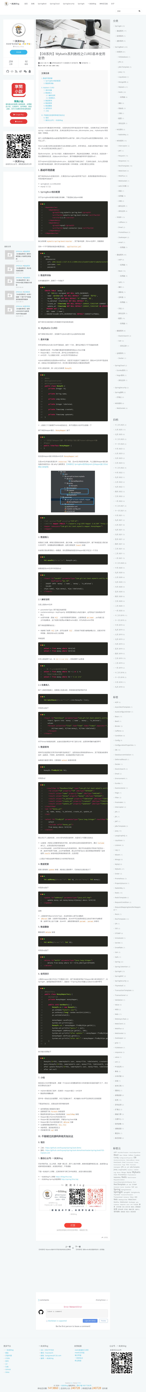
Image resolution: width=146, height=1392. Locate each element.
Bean (120, 271)
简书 (7, 1361)
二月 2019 (118, 663)
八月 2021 (118, 525)
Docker (121, 358)
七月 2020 (118, 582)
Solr (119, 341)
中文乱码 (118, 1066)
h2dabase (119, 1047)
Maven (117, 855)
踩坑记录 (121, 206)
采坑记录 (121, 123)
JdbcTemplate (123, 67)
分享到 (105, 1237)
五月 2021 (118, 539)
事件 (120, 287)
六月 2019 (118, 644)
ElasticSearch (123, 336)
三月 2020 (118, 601)
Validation (119, 1000)
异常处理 (118, 1105)
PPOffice (79, 1383)
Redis (120, 92)
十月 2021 (118, 515)
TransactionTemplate (123, 990)
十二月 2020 (119, 563)
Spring (117, 962)
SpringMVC (119, 976)
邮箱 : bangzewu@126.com (51, 1355)
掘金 (7, 1353)
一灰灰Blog (92, 4)
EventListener (120, 788)
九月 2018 (118, 687)
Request (121, 156)
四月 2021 (118, 544)
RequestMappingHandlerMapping (123, 1182)
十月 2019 (118, 625)
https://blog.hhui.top (64, 1177)
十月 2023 (118, 449)
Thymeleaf (119, 985)
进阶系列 (27, 306)
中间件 (119, 217)
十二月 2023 (119, 439)
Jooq (120, 72)
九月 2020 (118, 572)
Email (120, 227)
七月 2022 (118, 487)
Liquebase (122, 77)
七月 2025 (118, 434)
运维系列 (120, 353)
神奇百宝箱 (104, 4)
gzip (116, 1043)
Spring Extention (121, 966)
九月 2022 (118, 477)
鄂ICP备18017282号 (84, 1385)
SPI (116, 924)
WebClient (122, 171)
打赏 (73, 1225)
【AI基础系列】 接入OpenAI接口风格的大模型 (24, 282)
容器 (120, 191)
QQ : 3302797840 (47, 1350)
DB (116, 750)
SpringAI (81, 4)
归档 (32, 4)
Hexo (71, 1383)
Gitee (7, 1372)
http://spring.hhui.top (69, 1179)
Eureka (117, 783)
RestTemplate (123, 166)
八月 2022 (118, 482)
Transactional (120, 995)
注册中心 (118, 1119)
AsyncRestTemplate (122, 707)
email (120, 242)
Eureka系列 (121, 370)
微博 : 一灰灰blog (47, 1358)
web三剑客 (122, 186)
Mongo (117, 859)
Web (116, 1014)
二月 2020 (118, 606)
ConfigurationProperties (124, 745)
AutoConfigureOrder (123, 712)
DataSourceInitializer (123, 755)
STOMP (118, 933)
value (117, 1057)
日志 (120, 308)
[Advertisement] (18, 206)
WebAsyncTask (120, 1019)
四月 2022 (118, 491)
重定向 (117, 1133)
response (118, 1052)
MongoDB (122, 82)
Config (117, 740)
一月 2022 (118, 501)
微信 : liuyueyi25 (47, 1353)
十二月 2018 (119, 672)
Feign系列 (120, 375)
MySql (117, 864)
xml (116, 1062)
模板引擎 (118, 1114)
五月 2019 (118, 649)
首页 (26, 4)
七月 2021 (118, 530)
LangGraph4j (120, 835)
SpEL (120, 282)
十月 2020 (118, 568)
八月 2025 (118, 429)
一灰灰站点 (79, 1358)
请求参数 (118, 1124)
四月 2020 (118, 596)
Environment (120, 778)
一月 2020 (118, 610)
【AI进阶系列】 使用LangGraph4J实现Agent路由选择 (23, 311)
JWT (119, 151)
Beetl (117, 721)
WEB (116, 1009)
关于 (112, 4)
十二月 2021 (119, 506)
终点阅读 (78, 1360)
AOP (120, 260)
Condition (118, 735)
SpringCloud (55, 4)
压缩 (116, 1081)
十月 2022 (118, 472)
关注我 (18, 52)
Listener (118, 845)
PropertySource (121, 883)
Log (116, 850)
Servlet (117, 943)
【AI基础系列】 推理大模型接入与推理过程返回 (23, 256)
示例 (120, 113)
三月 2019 (118, 658)
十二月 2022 (119, 468)
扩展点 (119, 397)
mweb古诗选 (79, 1352)
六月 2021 (118, 534)
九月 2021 (118, 520)
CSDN (7, 1358)
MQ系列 (120, 129)
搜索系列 (120, 331)
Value (117, 1005)
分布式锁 (118, 1076)
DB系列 (67, 63)
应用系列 (27, 292)
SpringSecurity (68, 4)
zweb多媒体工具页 (82, 1350)
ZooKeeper (122, 237)
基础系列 (27, 251)
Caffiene (121, 222)
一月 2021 (118, 558)
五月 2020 (118, 592)
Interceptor (122, 146)
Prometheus (123, 232)
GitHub (8, 1369)
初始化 (120, 108)
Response (122, 161)
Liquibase (118, 840)
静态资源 (118, 1138)
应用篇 (122, 97)
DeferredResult (121, 759)
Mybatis (75, 63)
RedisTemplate (121, 897)
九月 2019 (118, 630)
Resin (117, 914)
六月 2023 (118, 458)
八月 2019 (118, 634)
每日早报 (78, 1355)
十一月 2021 (119, 510)
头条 (7, 1366)
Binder (117, 726)
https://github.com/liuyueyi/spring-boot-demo (63, 1148)
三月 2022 (118, 496)
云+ (6, 1364)
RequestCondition (122, 902)
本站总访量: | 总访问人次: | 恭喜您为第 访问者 (73, 1388)
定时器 (120, 297)
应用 (116, 1100)
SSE (116, 928)
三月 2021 (118, 549)
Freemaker (119, 802)
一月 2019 (118, 668)
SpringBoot (42, 4)
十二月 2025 (119, 425)
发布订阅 (118, 1086)
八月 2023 (118, 453)
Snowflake (119, 947)
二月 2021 (118, 553)
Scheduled (119, 938)
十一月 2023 (119, 444)
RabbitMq (122, 134)
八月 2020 (118, 577)
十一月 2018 (119, 677)
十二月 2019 (119, 615)
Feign (117, 793)
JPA (119, 62)
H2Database (123, 57)
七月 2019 (118, 639)
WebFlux (121, 176)
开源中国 (8, 1355)
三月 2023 (118, 463)
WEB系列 (120, 141)
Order (117, 874)
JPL (116, 817)
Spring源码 (119, 392)
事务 (120, 103)
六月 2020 (118, 587)
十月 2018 (118, 682)
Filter (117, 797)
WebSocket (122, 181)
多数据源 (118, 1095)
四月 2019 (118, 653)
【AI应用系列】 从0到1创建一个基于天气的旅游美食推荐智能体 (23, 296)
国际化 (120, 292)
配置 (120, 118)
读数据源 (118, 1128)
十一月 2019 (119, 620)
